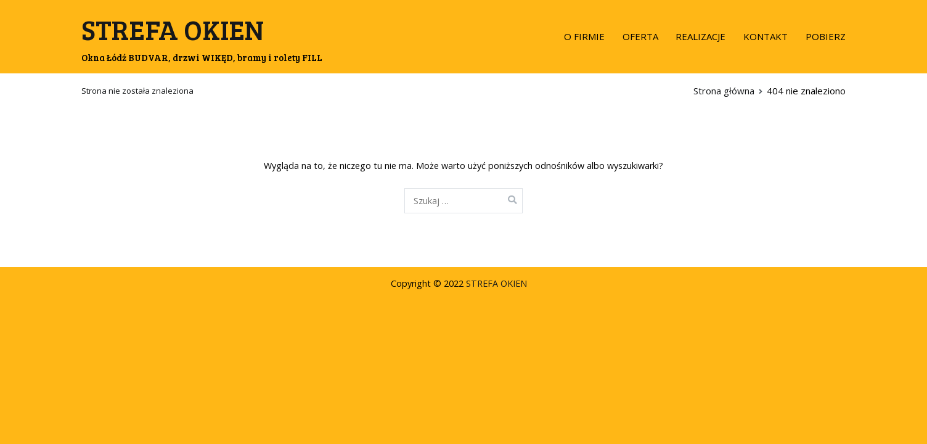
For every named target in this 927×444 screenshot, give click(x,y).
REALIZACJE (700, 36)
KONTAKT (765, 36)
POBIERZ (826, 36)
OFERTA (640, 36)
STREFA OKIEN (172, 29)
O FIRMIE (584, 36)
